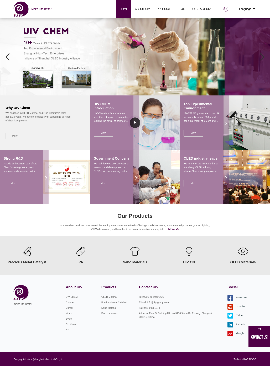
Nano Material (108, 307)
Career (69, 307)
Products (164, 9)
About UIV (142, 9)
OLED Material (109, 296)
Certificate (71, 324)
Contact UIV (201, 9)
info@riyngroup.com (158, 302)
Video (69, 313)
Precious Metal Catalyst (114, 302)
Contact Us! (259, 337)
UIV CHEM (71, 296)
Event (69, 318)
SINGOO (252, 359)
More (15, 135)
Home (124, 9)
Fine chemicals (109, 313)
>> (67, 329)
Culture (70, 302)
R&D (182, 9)
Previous (7, 56)
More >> (173, 229)
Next (262, 56)
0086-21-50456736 (153, 296)
